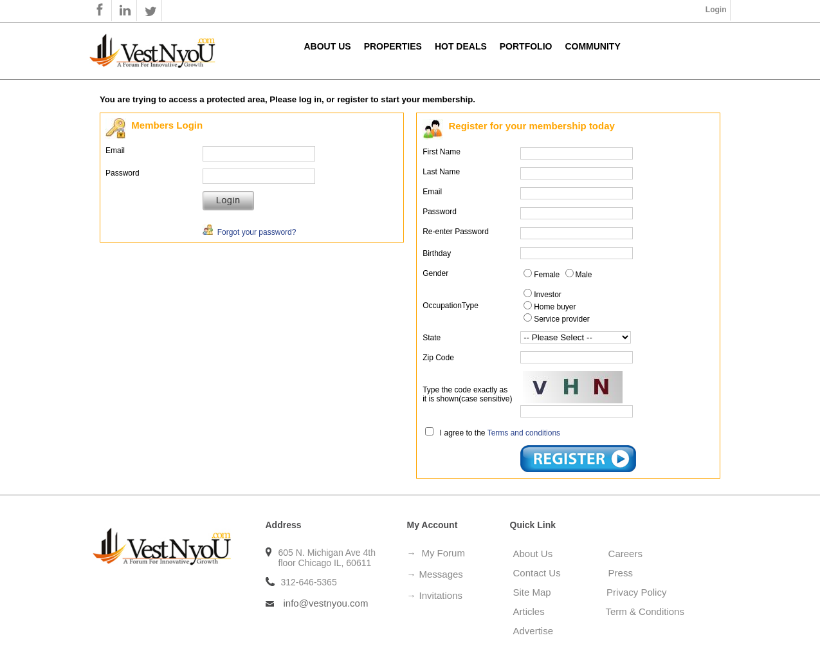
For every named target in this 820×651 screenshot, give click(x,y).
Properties (393, 46)
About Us (327, 46)
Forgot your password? (249, 232)
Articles (535, 611)
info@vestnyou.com (326, 603)
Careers (625, 553)
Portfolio (526, 46)
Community (592, 46)
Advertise (533, 630)
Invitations (441, 595)
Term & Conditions (644, 611)
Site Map (536, 592)
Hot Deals (461, 46)
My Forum (443, 552)
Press (620, 572)
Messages (441, 574)
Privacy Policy (636, 592)
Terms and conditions (523, 432)
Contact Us (537, 572)
